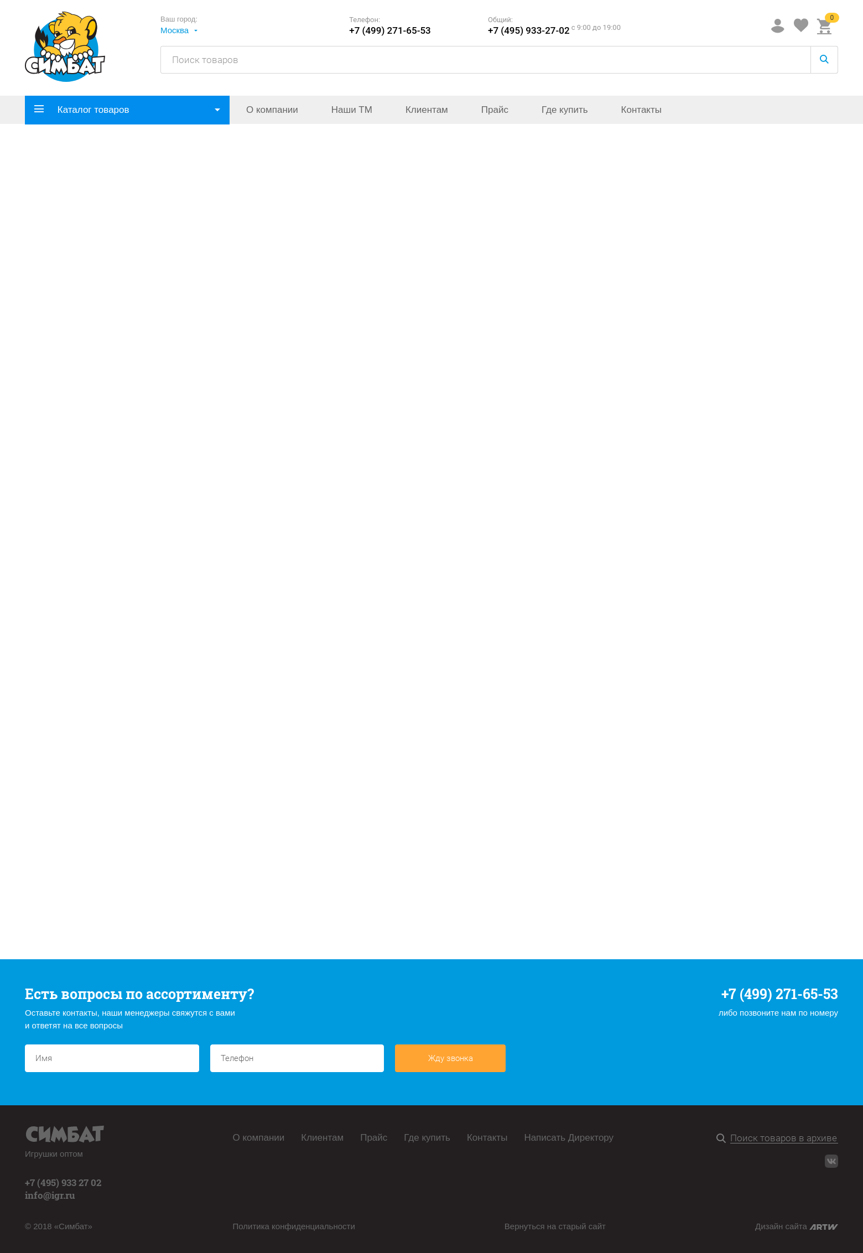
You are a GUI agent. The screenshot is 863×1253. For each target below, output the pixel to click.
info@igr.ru (50, 1195)
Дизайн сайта (796, 1226)
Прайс (494, 110)
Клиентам (426, 110)
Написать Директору (569, 1137)
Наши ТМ (351, 110)
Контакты (641, 110)
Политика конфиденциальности (294, 1226)
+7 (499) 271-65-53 (390, 30)
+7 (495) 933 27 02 (63, 1182)
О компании (272, 110)
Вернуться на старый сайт (555, 1226)
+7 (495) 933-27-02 (529, 30)
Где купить (565, 110)
